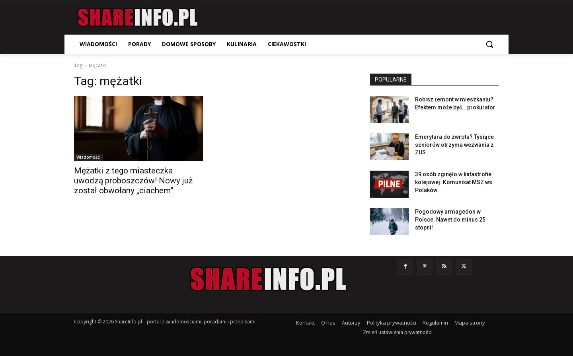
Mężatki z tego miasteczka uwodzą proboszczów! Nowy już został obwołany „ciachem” (133, 180)
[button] (489, 44)
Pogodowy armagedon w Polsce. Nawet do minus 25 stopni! (450, 219)
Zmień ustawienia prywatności (398, 332)
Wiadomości (88, 157)
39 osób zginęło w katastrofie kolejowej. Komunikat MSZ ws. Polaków (454, 182)
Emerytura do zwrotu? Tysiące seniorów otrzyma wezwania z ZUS (454, 145)
